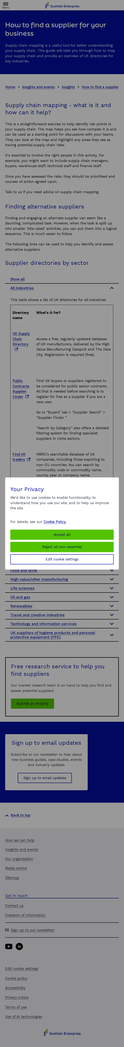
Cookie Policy (55, 522)
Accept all (62, 535)
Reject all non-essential (62, 547)
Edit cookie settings (62, 559)
